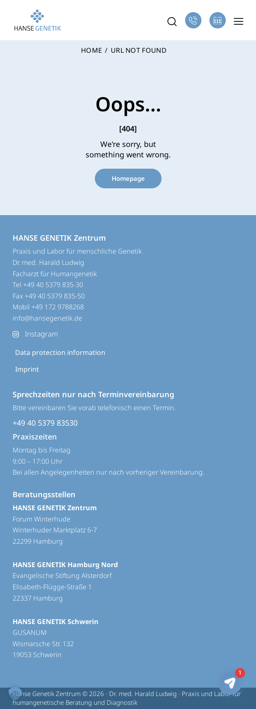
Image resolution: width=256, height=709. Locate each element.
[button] (238, 21)
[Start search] (172, 21)
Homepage (128, 178)
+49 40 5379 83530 (45, 423)
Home (91, 50)
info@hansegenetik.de (47, 318)
